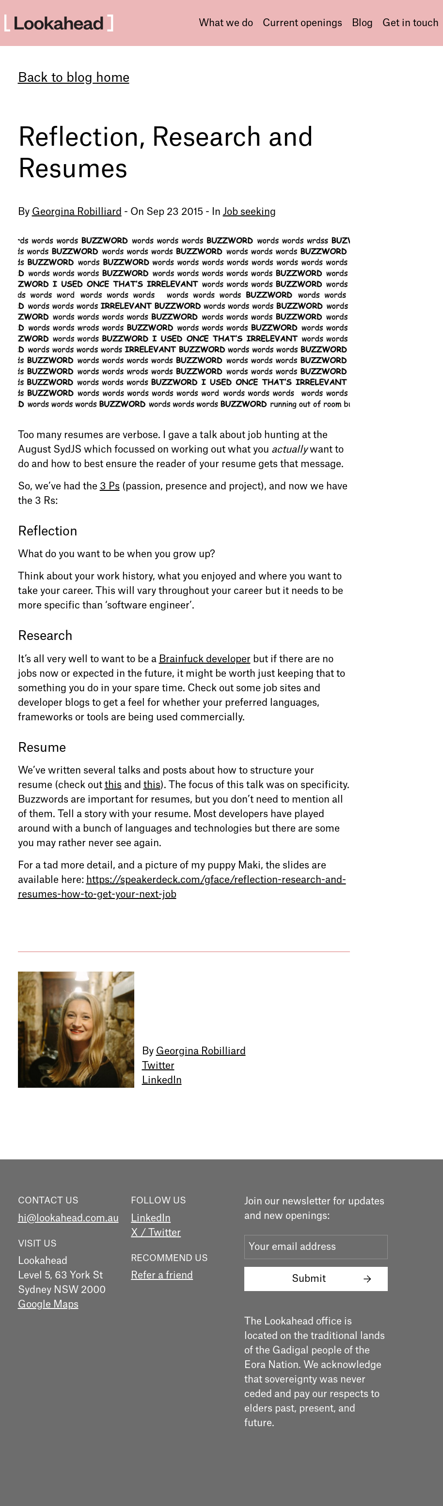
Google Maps (48, 1304)
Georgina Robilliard (77, 212)
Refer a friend (162, 1275)
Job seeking (249, 212)
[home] (58, 23)
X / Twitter (156, 1233)
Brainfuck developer (205, 659)
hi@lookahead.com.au (68, 1218)
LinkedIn (162, 1080)
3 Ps (110, 486)
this (113, 785)
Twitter (158, 1066)
